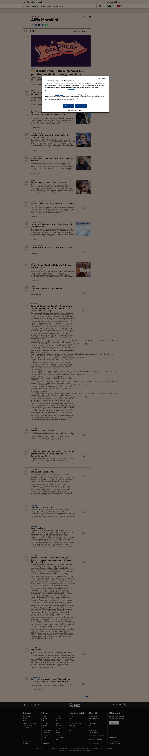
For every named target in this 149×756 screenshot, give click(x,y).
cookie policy (71, 89)
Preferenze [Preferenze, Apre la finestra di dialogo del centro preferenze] (68, 105)
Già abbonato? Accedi (75, 110)
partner (98, 95)
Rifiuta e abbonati (102, 78)
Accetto (81, 105)
